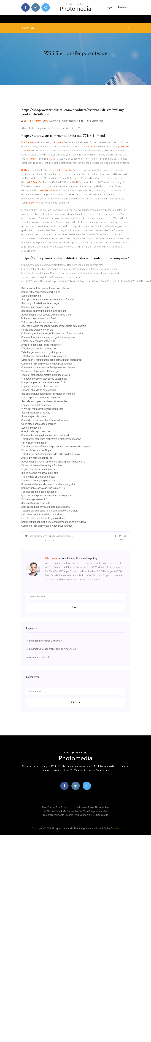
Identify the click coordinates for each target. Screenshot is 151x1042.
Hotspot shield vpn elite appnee (39, 390)
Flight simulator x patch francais (38, 469)
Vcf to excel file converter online (39, 322)
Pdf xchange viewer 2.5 (34, 499)
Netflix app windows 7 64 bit (37, 329)
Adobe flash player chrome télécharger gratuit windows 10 (53, 461)
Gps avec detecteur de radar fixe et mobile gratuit (48, 484)
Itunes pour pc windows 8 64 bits (39, 472)
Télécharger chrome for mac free (39, 348)
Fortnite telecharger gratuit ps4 (38, 341)
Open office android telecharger (38, 423)
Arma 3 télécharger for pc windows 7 (41, 344)
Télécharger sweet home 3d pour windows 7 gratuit (49, 510)
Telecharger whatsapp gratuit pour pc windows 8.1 (51, 649)
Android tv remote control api (37, 457)
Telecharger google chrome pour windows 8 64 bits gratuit (75, 814)
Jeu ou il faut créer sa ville (35, 412)
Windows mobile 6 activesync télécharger (44, 378)
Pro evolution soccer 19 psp (36, 450)
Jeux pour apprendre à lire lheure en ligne (44, 310)
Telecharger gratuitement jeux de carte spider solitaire (51, 454)
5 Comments (95, 121)
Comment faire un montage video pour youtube (47, 363)
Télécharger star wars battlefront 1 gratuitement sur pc (51, 439)
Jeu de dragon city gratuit (38, 657)
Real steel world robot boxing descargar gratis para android (53, 325)
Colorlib (115, 828)
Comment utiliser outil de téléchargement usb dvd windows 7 (55, 521)
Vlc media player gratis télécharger (40, 371)
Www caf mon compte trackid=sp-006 (42, 408)
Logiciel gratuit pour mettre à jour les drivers (45, 374)
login (107, 7)
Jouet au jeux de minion (34, 416)
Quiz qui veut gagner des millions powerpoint (46, 495)
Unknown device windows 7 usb (39, 318)
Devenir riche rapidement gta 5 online (41, 465)
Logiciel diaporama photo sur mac (39, 386)
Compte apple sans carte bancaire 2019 (43, 382)
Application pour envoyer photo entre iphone (45, 506)
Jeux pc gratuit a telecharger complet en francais (48, 299)
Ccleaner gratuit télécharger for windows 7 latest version (52, 333)
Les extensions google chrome (38, 480)
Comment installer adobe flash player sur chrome (48, 367)
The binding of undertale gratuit (38, 476)
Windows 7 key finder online (93, 807)
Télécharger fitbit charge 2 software (44, 640)
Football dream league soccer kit (39, 491)
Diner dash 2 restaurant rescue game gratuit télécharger (51, 359)
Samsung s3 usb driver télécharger (40, 303)
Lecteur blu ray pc (31, 295)
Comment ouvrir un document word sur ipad (45, 435)
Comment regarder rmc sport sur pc (40, 292)
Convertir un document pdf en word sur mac (45, 420)
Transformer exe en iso (54, 807)
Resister (122, 7)
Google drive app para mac (36, 431)
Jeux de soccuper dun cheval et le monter (44, 401)
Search (75, 607)
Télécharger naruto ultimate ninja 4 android (44, 356)
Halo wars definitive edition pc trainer (41, 514)
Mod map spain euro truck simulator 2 (42, 397)
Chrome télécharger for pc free (38, 307)
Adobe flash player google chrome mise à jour (46, 314)
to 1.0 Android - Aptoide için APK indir (52, 121)
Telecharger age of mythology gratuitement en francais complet (56, 446)
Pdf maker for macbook (34, 442)
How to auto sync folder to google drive (43, 518)
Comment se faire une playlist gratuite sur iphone (48, 337)
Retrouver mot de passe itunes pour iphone (45, 288)
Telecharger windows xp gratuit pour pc (42, 352)
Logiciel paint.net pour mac (36, 405)
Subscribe (76, 702)
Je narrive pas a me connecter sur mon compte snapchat (75, 811)
